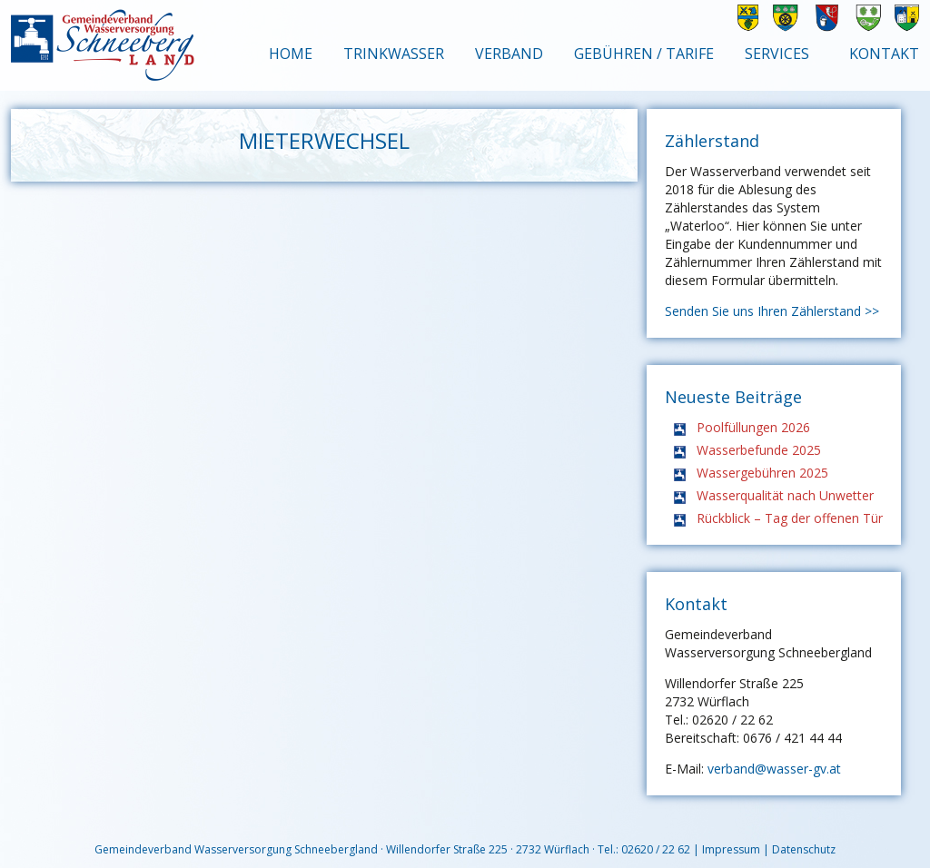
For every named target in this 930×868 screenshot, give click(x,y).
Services (777, 54)
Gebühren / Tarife (644, 54)
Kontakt (884, 54)
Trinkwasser (393, 54)
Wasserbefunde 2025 (759, 450)
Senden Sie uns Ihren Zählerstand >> (772, 311)
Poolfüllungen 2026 (753, 427)
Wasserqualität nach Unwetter (785, 495)
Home (290, 54)
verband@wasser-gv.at (774, 768)
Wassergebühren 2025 (762, 472)
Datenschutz (804, 849)
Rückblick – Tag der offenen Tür (790, 518)
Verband (509, 54)
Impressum (731, 849)
